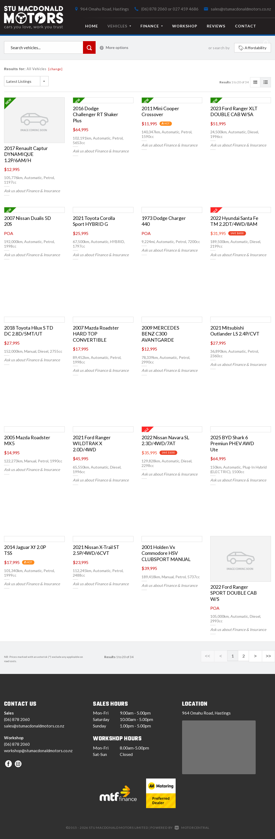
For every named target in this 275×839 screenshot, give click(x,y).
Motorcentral (192, 828)
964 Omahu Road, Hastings (104, 8)
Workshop (184, 26)
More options (114, 47)
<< (216, 656)
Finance (151, 26)
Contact (245, 26)
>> (269, 656)
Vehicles (119, 26)
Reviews (216, 26)
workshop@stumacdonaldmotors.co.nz (38, 750)
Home (91, 26)
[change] (55, 69)
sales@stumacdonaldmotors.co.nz (241, 8)
